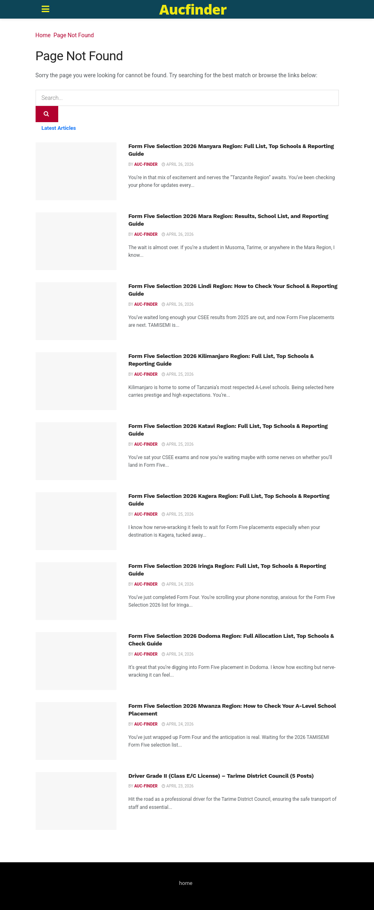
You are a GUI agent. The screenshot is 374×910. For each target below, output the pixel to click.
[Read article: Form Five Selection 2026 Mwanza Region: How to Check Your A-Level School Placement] (76, 731)
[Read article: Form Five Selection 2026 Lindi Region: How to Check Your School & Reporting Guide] (76, 311)
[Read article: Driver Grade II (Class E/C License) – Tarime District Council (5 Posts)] (76, 801)
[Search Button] (47, 114)
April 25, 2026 (178, 374)
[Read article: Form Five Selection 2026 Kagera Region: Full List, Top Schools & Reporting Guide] (76, 521)
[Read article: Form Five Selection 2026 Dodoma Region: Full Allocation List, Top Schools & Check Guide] (76, 661)
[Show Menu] (45, 9)
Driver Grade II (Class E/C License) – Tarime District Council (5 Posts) (221, 775)
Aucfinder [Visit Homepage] (192, 9)
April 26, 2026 (178, 164)
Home (43, 35)
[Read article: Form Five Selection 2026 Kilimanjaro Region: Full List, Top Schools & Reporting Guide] (76, 381)
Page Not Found (73, 35)
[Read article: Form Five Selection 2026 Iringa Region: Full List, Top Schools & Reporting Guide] (76, 591)
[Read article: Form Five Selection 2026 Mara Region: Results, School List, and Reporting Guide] (76, 241)
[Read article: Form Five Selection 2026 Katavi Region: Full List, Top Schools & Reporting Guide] (76, 451)
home (185, 883)
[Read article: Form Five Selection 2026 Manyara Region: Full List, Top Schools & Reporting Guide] (76, 171)
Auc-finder (146, 164)
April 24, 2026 (178, 584)
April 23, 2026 (178, 786)
